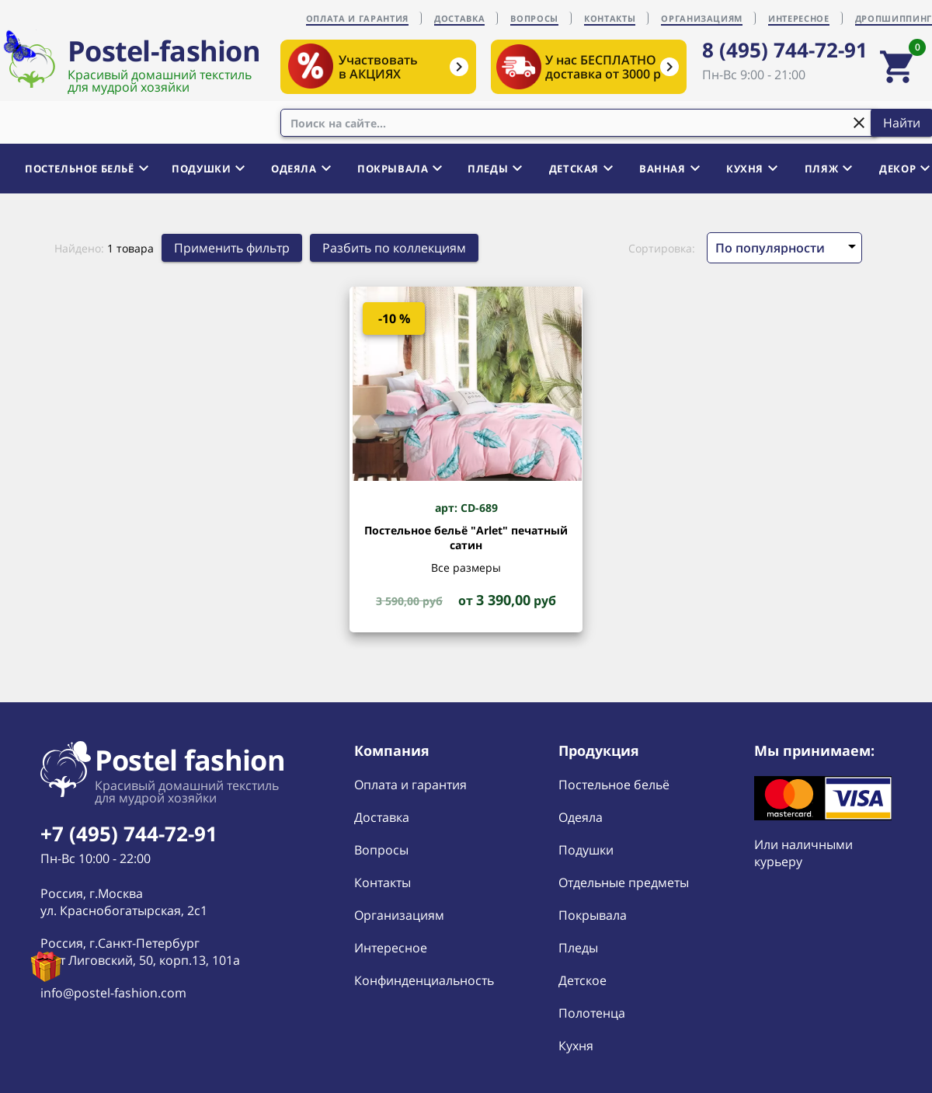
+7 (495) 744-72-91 (128, 834)
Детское (582, 980)
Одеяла (580, 817)
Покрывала (592, 915)
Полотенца (591, 1013)
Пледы (578, 947)
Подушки (586, 849)
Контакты (382, 882)
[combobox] (579, 123)
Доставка (381, 817)
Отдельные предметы (623, 882)
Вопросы (381, 849)
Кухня (575, 1045)
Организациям (399, 915)
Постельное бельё (613, 784)
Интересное (390, 947)
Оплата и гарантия (410, 784)
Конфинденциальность (424, 980)
